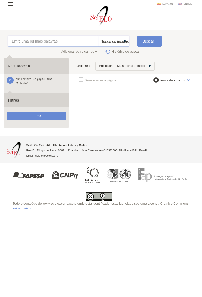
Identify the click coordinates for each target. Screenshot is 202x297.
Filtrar (36, 116)
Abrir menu (12, 4)
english (189, 4)
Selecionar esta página (100, 80)
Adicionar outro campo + (79, 52)
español (167, 4)
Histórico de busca (125, 52)
